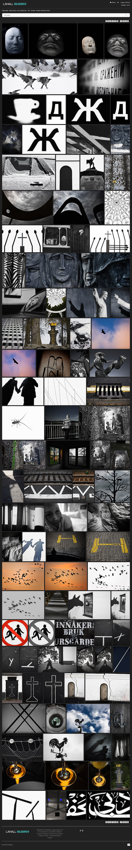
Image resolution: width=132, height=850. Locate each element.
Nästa (124, 21)
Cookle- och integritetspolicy (52, 835)
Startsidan (5, 10)
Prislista (41, 835)
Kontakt (33, 10)
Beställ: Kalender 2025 (43, 10)
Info (29, 10)
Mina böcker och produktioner (18, 10)
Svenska (123, 5)
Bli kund (128, 2)
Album (114, 2)
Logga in (122, 2)
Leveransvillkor (58, 834)
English (128, 5)
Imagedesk (10, 844)
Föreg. (109, 21)
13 (121, 21)
